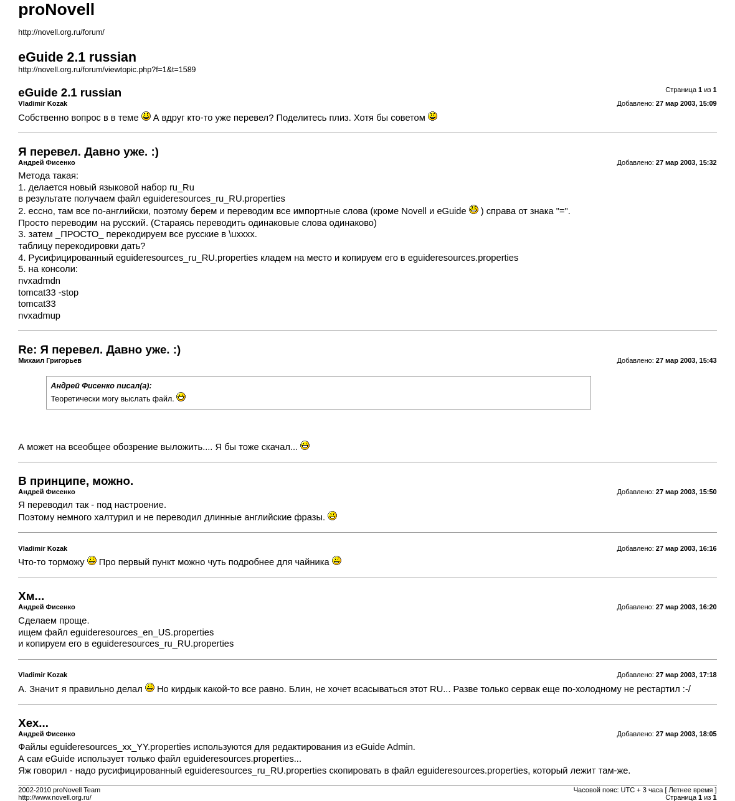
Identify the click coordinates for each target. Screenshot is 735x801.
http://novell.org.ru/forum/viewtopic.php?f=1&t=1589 (107, 69)
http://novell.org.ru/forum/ (61, 32)
